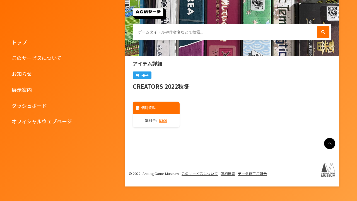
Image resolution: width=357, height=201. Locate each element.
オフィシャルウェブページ (42, 121)
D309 (163, 120)
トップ (19, 42)
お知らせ (22, 73)
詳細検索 (228, 173)
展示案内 (22, 89)
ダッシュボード (29, 105)
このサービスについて (37, 57)
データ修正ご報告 (252, 173)
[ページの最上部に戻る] (329, 143)
